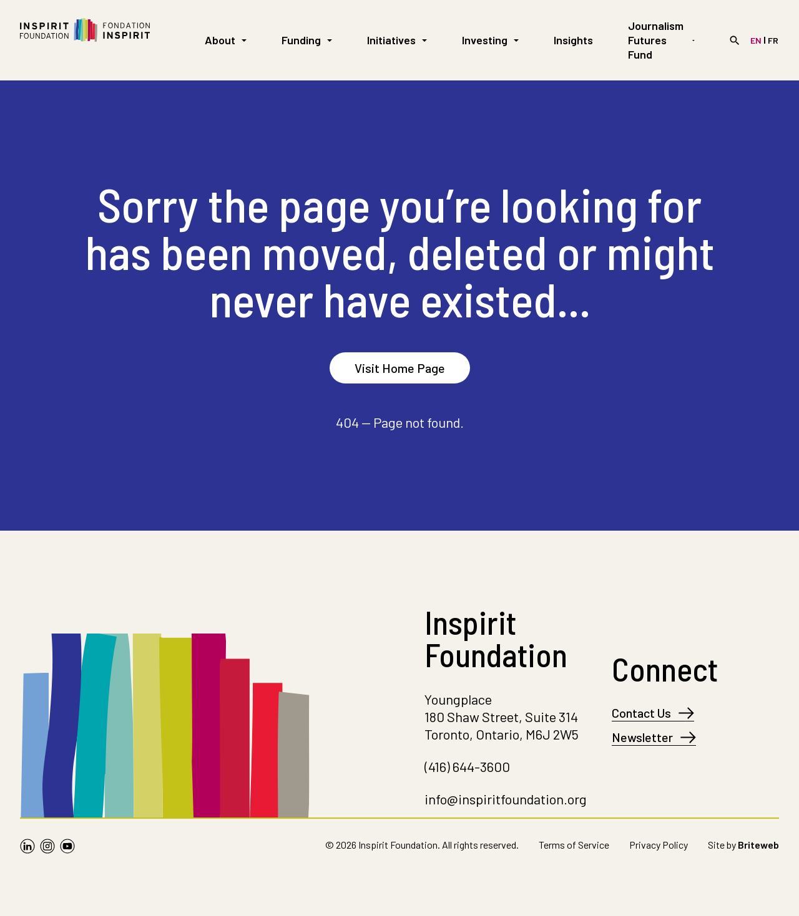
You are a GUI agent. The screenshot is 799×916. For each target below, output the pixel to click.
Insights (573, 40)
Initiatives (397, 40)
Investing (490, 40)
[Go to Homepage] (85, 40)
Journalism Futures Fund (661, 40)
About (226, 40)
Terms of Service (574, 845)
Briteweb (758, 845)
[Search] (735, 41)
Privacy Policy (658, 845)
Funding (307, 40)
